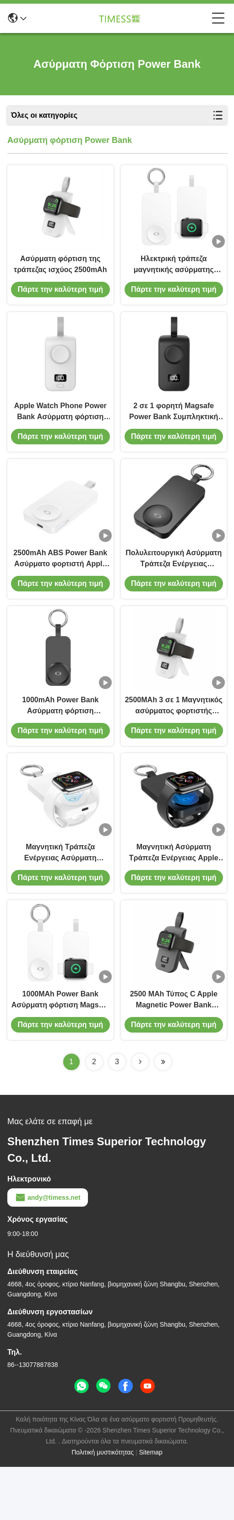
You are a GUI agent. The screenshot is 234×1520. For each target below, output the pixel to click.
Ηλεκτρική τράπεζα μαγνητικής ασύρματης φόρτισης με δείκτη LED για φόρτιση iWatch (174, 273)
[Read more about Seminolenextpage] (140, 1115)
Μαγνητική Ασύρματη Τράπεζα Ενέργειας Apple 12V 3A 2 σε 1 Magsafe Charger (173, 897)
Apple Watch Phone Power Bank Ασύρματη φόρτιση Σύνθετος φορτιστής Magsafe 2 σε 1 (60, 430)
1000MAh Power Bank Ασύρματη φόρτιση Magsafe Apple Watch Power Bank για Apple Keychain (60, 1053)
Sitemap (151, 1505)
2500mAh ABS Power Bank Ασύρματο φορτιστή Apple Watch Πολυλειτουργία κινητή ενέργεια (60, 585)
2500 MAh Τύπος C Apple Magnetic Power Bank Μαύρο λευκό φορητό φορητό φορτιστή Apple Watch (174, 1053)
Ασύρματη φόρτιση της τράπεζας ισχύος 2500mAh (60, 272)
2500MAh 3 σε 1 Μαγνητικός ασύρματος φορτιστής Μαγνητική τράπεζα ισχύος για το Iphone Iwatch (174, 742)
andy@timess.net (48, 1251)
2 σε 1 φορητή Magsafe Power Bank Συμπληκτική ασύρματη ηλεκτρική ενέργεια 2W (173, 430)
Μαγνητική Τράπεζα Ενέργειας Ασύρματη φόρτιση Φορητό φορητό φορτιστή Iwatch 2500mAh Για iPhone (60, 897)
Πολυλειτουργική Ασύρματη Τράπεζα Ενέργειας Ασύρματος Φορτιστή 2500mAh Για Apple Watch (173, 585)
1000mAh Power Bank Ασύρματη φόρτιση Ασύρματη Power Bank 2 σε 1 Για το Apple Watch (60, 742)
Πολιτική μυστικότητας (102, 1505)
